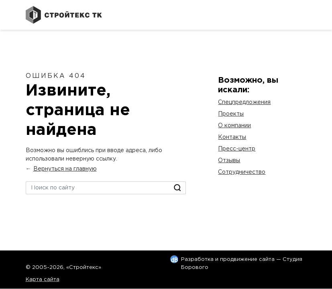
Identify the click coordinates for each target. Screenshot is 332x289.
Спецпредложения (244, 102)
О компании (234, 125)
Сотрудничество (241, 172)
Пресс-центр (236, 149)
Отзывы (229, 160)
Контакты (232, 137)
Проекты (231, 114)
